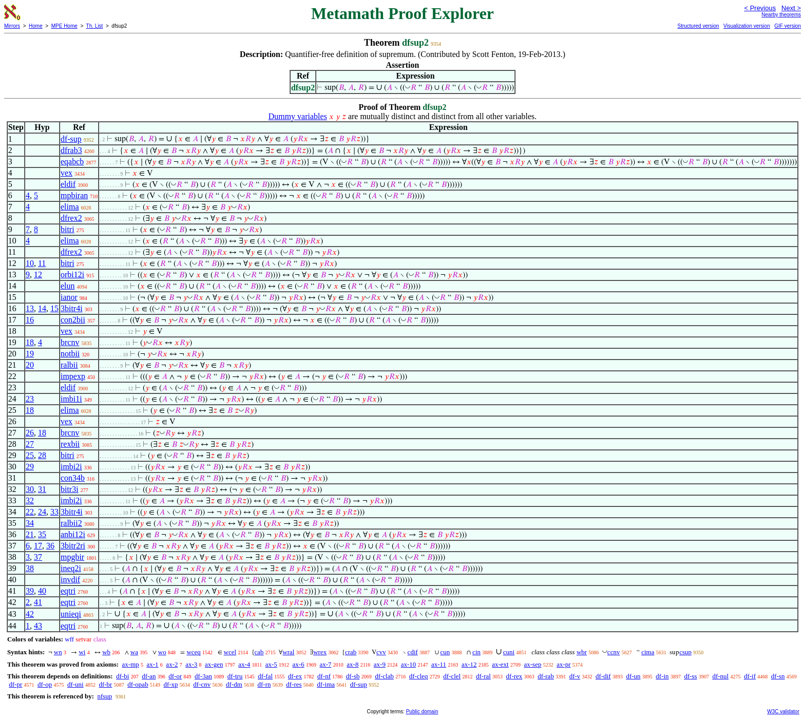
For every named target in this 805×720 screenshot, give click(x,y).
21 (30, 534)
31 (42, 489)
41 (38, 602)
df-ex (295, 676)
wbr (582, 652)
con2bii (73, 319)
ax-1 (153, 664)
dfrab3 (71, 150)
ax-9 (380, 664)
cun (445, 652)
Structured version (698, 26)
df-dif (603, 676)
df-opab (137, 684)
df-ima (326, 684)
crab (350, 652)
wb (106, 652)
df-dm (234, 684)
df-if (750, 676)
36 (50, 545)
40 (42, 590)
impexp (73, 376)
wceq (193, 652)
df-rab (546, 676)
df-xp (170, 684)
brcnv (70, 342)
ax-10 (408, 664)
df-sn (778, 676)
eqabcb (72, 161)
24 (42, 511)
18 (30, 342)
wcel (230, 652)
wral (288, 652)
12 (38, 274)
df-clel (452, 676)
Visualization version (746, 26)
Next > (791, 8)
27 (30, 444)
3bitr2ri (73, 545)
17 (38, 545)
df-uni (75, 684)
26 (30, 432)
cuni (508, 652)
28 (42, 455)
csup (685, 652)
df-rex (514, 676)
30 (30, 489)
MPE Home (64, 26)
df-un (633, 676)
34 (30, 523)
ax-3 (191, 664)
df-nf (324, 676)
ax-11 (438, 664)
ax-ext (500, 664)
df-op (44, 684)
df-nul (720, 676)
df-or (175, 676)
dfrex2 (71, 218)
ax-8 (352, 664)
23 (30, 398)
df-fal (265, 676)
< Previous (760, 8)
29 (30, 466)
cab (259, 652)
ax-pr (563, 664)
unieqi (71, 614)
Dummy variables (298, 116)
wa (134, 652)
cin (476, 652)
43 (38, 625)
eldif (68, 184)
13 (30, 308)
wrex (320, 652)
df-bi (122, 676)
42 (30, 614)
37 (38, 557)
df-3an (203, 676)
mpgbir (72, 557)
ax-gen (214, 664)
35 (42, 534)
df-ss (690, 676)
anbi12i (73, 534)
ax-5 (271, 664)
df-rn (264, 684)
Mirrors (12, 26)
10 (30, 263)
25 (30, 455)
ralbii (69, 365)
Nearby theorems (781, 14)
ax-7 (325, 664)
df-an (149, 676)
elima (70, 206)
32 (30, 500)
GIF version (787, 26)
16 (30, 319)
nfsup (104, 696)
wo (162, 652)
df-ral (483, 676)
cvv (381, 652)
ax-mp (130, 664)
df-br (105, 684)
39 (30, 590)
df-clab (384, 676)
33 (54, 511)
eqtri (68, 590)
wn (58, 652)
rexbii (70, 444)
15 (54, 308)
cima (647, 652)
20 (30, 365)
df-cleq (418, 676)
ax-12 (469, 664)
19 (30, 353)
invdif (70, 579)
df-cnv (201, 684)
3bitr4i (72, 308)
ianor (69, 297)
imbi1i (71, 398)
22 (30, 511)
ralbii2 (71, 523)
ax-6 (298, 664)
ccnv (613, 652)
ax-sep (532, 664)
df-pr (15, 684)
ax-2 (172, 664)
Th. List (94, 26)
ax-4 (244, 664)
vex (66, 172)
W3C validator (783, 711)
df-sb (353, 676)
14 (42, 308)
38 (30, 568)
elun (68, 285)
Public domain (422, 711)
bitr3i (70, 489)
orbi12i (72, 274)
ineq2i (71, 568)
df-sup (71, 139)
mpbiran (74, 195)
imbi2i (71, 466)
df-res (293, 684)
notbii (70, 353)
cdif (413, 652)
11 (42, 263)
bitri (67, 229)
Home (36, 26)
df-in (662, 676)
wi (82, 652)
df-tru (235, 676)
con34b (73, 477)
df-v (575, 676)
